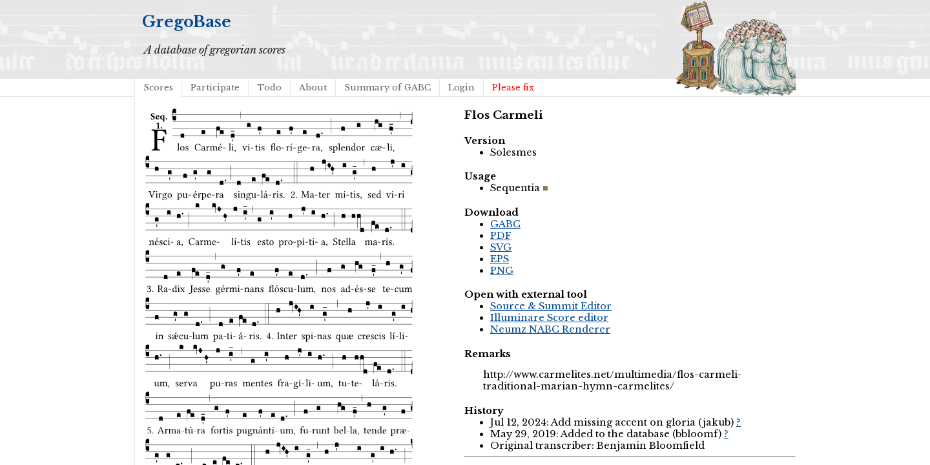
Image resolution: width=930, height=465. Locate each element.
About (313, 87)
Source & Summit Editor (551, 306)
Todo (269, 87)
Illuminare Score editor (549, 318)
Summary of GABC (387, 87)
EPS (499, 259)
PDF (501, 236)
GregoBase (186, 21)
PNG (501, 270)
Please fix (513, 87)
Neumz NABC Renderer (550, 329)
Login (461, 87)
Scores (158, 87)
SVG (501, 247)
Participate (215, 87)
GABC (505, 224)
